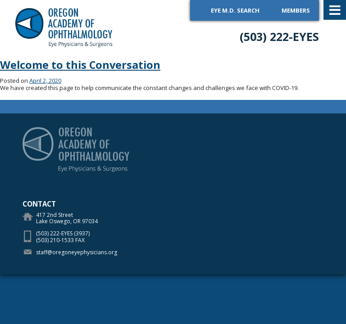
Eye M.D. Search (235, 10)
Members (296, 10)
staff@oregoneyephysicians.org (76, 252)
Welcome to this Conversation (80, 65)
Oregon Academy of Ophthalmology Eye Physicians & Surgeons (64, 27)
